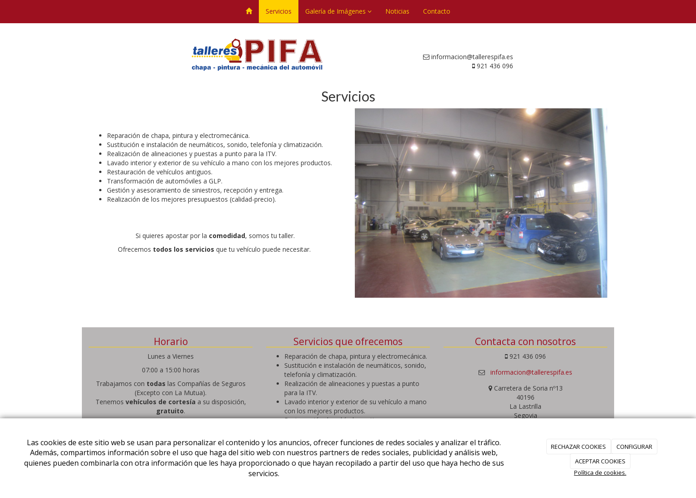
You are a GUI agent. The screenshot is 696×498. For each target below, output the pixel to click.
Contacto (436, 11)
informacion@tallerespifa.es (531, 372)
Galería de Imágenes (338, 11)
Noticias (397, 11)
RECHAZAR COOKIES (578, 446)
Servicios (279, 11)
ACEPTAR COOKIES (600, 461)
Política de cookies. (600, 472)
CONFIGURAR (634, 446)
